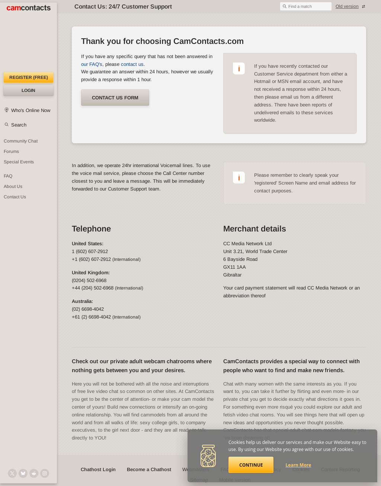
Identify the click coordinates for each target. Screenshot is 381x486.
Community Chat (21, 141)
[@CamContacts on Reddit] (33, 473)
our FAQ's (91, 64)
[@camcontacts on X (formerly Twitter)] (12, 473)
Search (18, 125)
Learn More (298, 465)
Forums (11, 151)
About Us (13, 186)
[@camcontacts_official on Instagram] (44, 473)
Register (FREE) (28, 77)
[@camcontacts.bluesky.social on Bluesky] (23, 473)
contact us (132, 64)
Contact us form (115, 97)
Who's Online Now (30, 110)
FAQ (8, 176)
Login (28, 90)
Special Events (19, 161)
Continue (251, 465)
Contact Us (15, 196)
